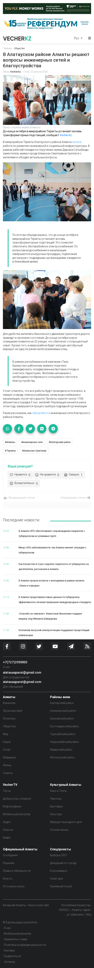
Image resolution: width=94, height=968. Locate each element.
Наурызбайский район (64, 742)
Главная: (7, 48)
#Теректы (10, 450)
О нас (6, 667)
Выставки (56, 806)
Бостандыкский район (64, 726)
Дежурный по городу (63, 863)
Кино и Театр (58, 791)
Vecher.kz (15, 71)
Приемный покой (61, 886)
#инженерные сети (32, 442)
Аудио (7, 822)
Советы (8, 773)
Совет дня (56, 878)
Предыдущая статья (19, 497)
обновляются (41, 413)
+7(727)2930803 (15, 662)
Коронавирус (58, 871)
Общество (19, 48)
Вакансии (9, 703)
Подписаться (12, 956)
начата (76, 142)
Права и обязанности (17, 871)
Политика (9, 718)
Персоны (55, 798)
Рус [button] (77, 38)
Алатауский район (62, 703)
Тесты (7, 791)
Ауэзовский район (62, 718)
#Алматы (10, 442)
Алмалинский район (63, 710)
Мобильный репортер (16, 814)
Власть (7, 878)
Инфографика (12, 806)
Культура (56, 814)
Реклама (9, 950)
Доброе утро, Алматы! (17, 798)
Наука (7, 742)
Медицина (9, 757)
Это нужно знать (14, 886)
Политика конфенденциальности (25, 945)
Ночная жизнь (59, 829)
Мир (5, 734)
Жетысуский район (62, 757)
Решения (8, 863)
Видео (7, 837)
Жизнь (7, 765)
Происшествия (12, 710)
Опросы (8, 829)
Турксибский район (62, 734)
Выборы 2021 (58, 855)
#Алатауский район (60, 442)
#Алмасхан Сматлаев (34, 450)
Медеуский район (61, 749)
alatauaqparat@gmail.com (22, 672)
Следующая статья (76, 497)
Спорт (7, 749)
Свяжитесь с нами (15, 939)
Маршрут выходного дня (66, 822)
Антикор (9, 962)
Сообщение (10, 855)
